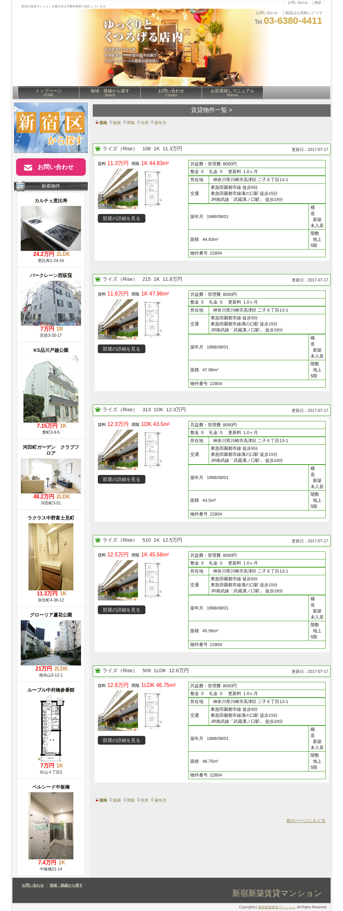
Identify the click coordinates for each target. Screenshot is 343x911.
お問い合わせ (171, 92)
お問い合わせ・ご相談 (304, 2)
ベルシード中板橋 (51, 787)
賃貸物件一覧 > (211, 110)
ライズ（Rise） (120, 148)
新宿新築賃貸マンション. (277, 907)
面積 (114, 122)
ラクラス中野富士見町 (50, 518)
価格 (100, 122)
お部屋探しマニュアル (232, 92)
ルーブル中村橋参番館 (50, 690)
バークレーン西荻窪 (51, 275)
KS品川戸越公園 (50, 350)
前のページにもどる (306, 820)
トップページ (49, 92)
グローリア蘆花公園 (51, 615)
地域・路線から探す (110, 92)
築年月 (158, 122)
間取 (128, 122)
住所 (142, 122)
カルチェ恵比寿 (51, 200)
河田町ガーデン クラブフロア (51, 450)
